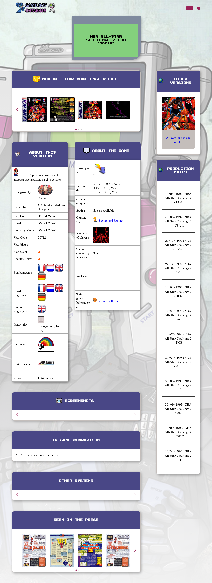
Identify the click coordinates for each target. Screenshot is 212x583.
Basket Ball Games (107, 301)
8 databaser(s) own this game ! (52, 207)
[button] (135, 109)
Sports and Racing (110, 220)
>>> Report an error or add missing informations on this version (37, 177)
